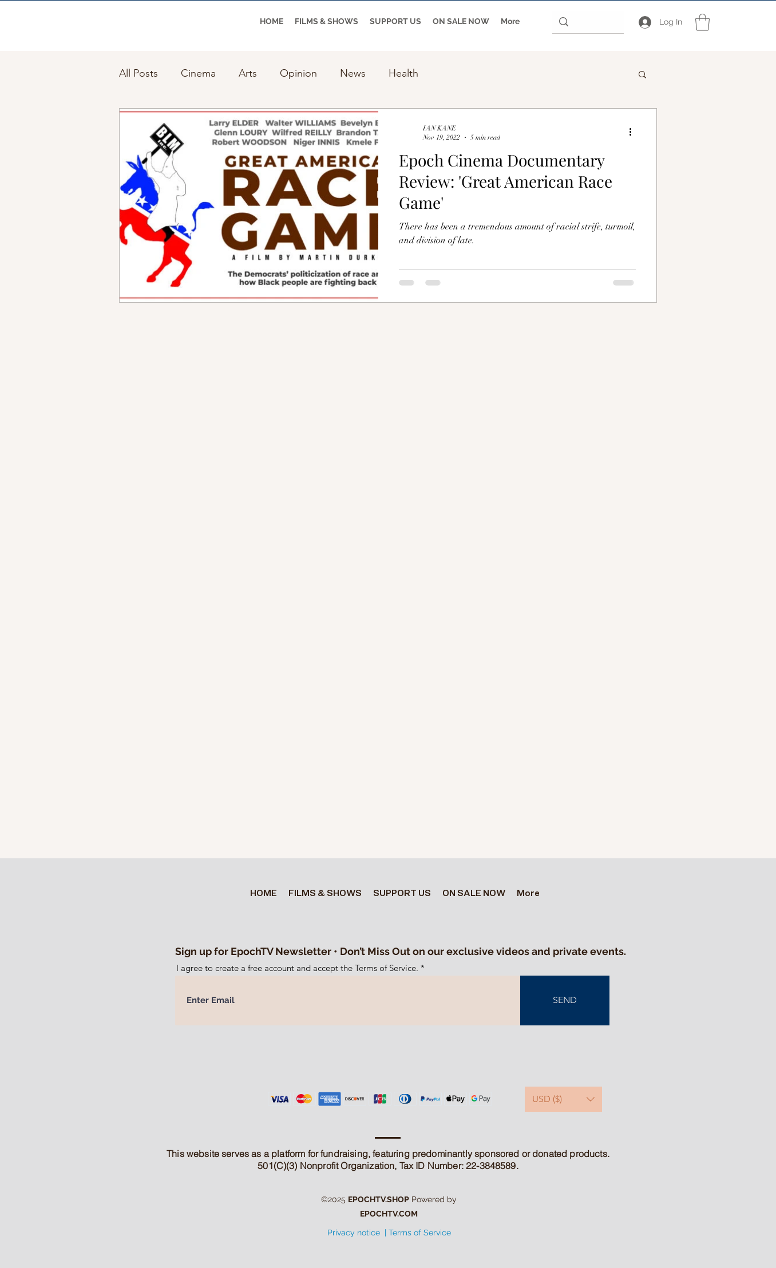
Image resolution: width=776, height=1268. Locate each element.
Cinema (198, 73)
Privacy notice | (356, 1232)
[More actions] (634, 132)
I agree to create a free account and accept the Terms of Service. (297, 968)
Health (403, 73)
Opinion (298, 73)
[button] (702, 22)
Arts (248, 73)
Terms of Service (420, 1232)
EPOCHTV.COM (389, 1213)
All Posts (138, 73)
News (353, 73)
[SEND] (564, 1000)
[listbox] (563, 1099)
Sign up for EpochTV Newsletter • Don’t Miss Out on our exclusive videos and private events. (400, 951)
